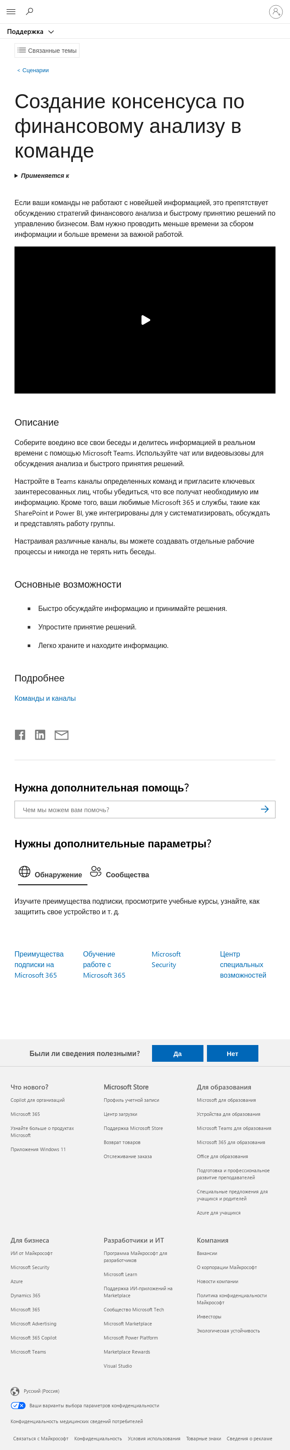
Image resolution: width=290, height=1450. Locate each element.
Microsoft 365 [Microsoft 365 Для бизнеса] (25, 1309)
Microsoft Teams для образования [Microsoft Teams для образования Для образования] (234, 1128)
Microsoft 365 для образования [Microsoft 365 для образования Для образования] (231, 1142)
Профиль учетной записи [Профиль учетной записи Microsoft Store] (131, 1100)
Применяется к (45, 175)
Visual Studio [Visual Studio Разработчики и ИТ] (118, 1365)
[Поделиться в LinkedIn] (37, 733)
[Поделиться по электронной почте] (58, 733)
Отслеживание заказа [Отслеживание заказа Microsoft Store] (128, 1156)
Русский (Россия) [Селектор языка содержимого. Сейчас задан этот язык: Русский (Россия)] (41, 1390)
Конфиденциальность (98, 1438)
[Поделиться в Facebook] (20, 733)
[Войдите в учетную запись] (275, 11)
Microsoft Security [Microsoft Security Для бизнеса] (30, 1267)
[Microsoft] (144, 6)
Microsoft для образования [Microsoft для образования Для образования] (226, 1100)
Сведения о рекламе (249, 1438)
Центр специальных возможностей (243, 964)
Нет (232, 1053)
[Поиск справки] (30, 11)
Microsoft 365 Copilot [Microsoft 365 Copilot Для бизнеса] (34, 1337)
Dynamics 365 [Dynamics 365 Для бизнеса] (25, 1295)
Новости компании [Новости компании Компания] (217, 1281)
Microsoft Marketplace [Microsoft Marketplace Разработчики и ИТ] (128, 1323)
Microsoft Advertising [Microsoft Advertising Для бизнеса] (33, 1323)
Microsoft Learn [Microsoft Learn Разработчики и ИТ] (120, 1274)
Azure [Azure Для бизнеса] (17, 1281)
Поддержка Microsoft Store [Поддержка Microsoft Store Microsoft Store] (133, 1128)
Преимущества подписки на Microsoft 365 (39, 964)
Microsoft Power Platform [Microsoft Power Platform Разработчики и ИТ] (131, 1337)
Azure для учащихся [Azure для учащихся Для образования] (219, 1212)
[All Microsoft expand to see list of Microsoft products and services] (11, 11)
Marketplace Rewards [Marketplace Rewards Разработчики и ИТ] (127, 1351)
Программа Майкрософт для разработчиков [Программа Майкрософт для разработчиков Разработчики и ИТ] (135, 1256)
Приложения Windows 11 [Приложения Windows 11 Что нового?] (38, 1149)
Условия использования (154, 1438)
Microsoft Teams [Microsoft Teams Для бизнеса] (28, 1351)
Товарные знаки (203, 1438)
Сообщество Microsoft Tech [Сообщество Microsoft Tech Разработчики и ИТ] (134, 1309)
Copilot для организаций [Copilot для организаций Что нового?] (38, 1100)
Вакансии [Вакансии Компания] (207, 1253)
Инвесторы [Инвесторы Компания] (209, 1316)
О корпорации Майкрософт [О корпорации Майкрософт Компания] (227, 1267)
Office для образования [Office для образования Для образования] (222, 1156)
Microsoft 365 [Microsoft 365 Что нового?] (25, 1114)
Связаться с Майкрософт (41, 1438)
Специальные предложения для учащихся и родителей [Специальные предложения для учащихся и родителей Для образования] (232, 1195)
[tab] (52, 873)
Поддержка (26, 31)
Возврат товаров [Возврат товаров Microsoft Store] (122, 1142)
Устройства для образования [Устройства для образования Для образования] (229, 1114)
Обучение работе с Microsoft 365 (104, 964)
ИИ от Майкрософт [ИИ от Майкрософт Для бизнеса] (32, 1253)
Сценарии (33, 70)
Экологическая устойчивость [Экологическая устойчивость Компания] (228, 1330)
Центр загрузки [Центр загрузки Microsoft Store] (120, 1114)
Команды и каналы (45, 698)
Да (178, 1053)
